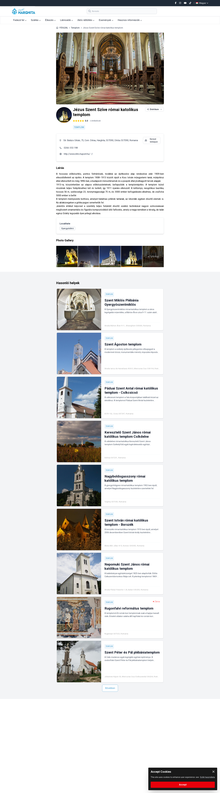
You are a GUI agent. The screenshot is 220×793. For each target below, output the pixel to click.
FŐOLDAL (63, 28)
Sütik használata (207, 777)
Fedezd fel (19, 20)
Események (106, 20)
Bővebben (110, 688)
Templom (75, 28)
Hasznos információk (130, 20)
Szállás (36, 20)
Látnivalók (66, 20)
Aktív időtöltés (85, 20)
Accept (183, 784)
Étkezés (50, 20)
